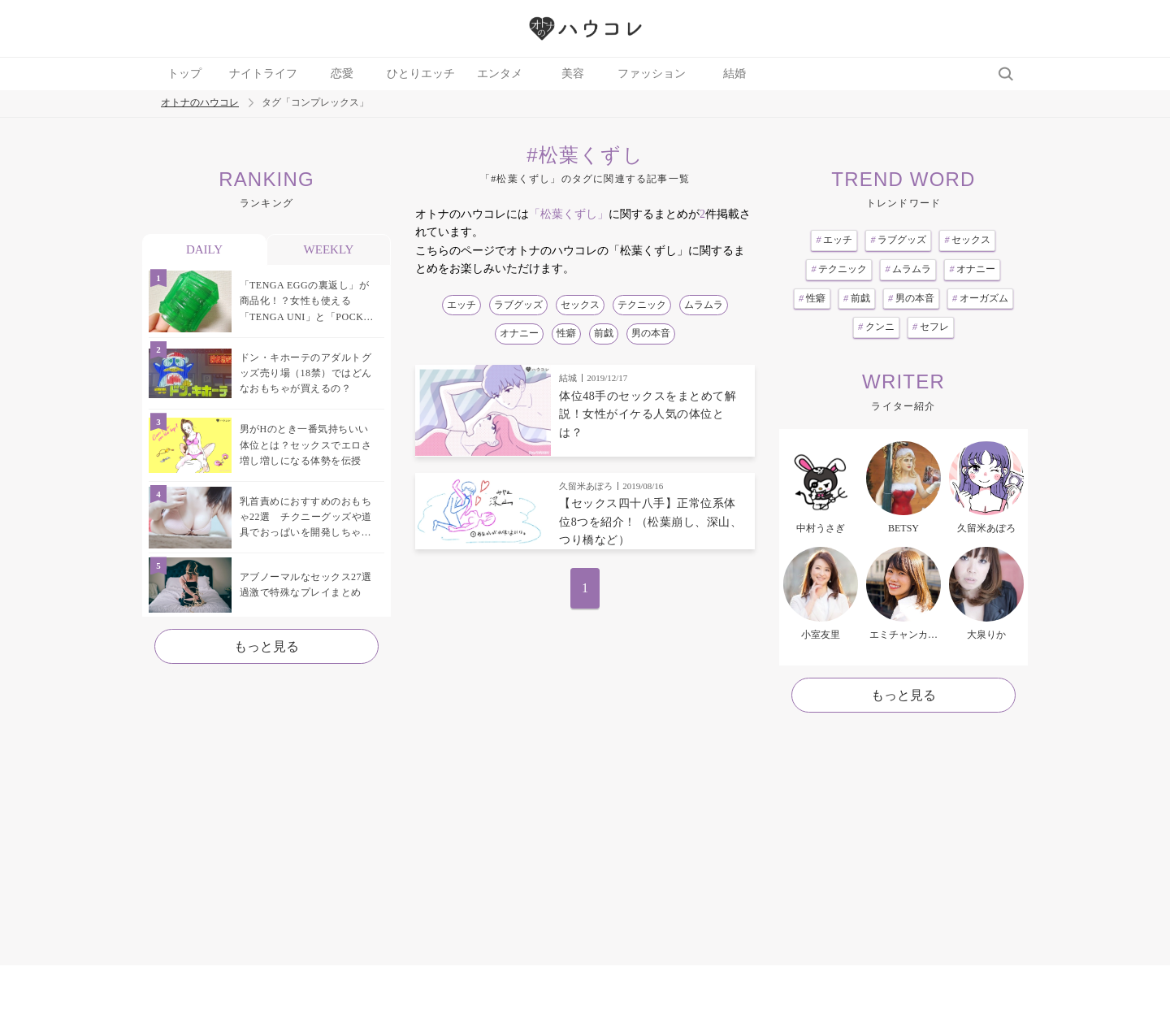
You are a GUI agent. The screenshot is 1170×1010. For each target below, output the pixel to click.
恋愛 (342, 73)
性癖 (566, 333)
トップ (184, 73)
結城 (568, 378)
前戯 (603, 333)
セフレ (930, 326)
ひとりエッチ (421, 73)
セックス (580, 304)
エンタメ (499, 73)
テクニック (642, 304)
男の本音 (650, 333)
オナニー (519, 333)
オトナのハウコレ (200, 103)
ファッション (652, 73)
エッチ (461, 304)
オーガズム (980, 298)
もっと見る (266, 646)
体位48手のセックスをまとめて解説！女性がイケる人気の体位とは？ (647, 414)
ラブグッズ (518, 304)
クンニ (876, 326)
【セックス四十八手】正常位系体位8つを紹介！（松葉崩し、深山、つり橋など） (650, 521)
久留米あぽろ (586, 486)
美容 (572, 73)
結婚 (734, 73)
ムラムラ (703, 304)
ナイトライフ (263, 73)
